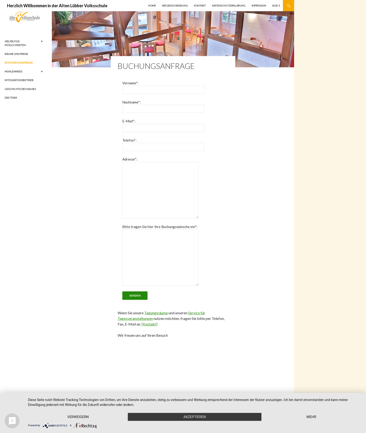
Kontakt (200, 5)
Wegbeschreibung (175, 5)
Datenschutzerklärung (229, 5)
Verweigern (78, 417)
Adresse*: (129, 159)
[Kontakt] (149, 324)
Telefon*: (129, 140)
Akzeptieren (194, 417)
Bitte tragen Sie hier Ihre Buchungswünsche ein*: (159, 227)
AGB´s (276, 5)
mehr (311, 417)
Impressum (259, 5)
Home (152, 5)
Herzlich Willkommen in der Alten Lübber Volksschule (57, 5)
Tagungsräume (156, 313)
